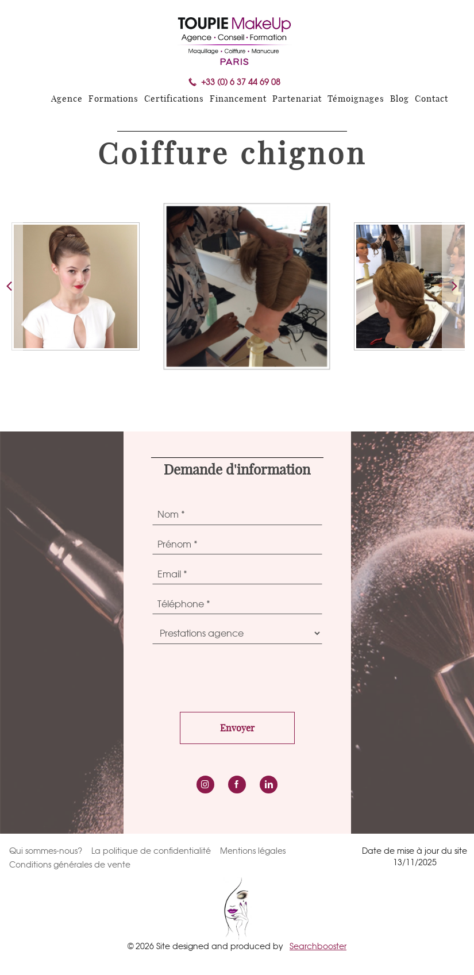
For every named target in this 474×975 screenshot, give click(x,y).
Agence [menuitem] (67, 99)
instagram (205, 784)
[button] (453, 286)
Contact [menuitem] (431, 99)
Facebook (237, 784)
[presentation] (239, 675)
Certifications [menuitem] (174, 99)
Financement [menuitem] (238, 99)
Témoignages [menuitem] (355, 99)
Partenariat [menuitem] (297, 99)
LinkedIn (269, 784)
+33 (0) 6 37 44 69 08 (240, 82)
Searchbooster (318, 946)
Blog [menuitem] (399, 99)
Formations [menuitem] (113, 99)
